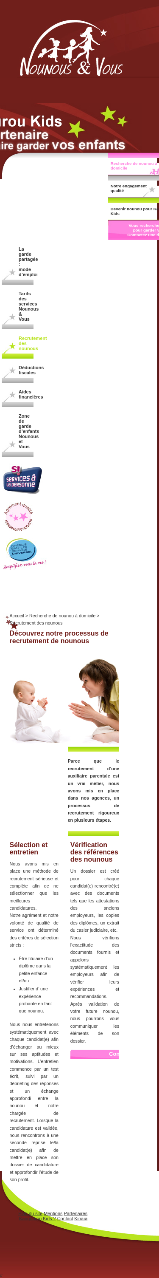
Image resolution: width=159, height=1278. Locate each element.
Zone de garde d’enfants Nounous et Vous (26, 431)
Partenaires (75, 1213)
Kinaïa (80, 1218)
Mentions (53, 1213)
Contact (65, 1218)
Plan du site (30, 1213)
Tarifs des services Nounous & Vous (26, 306)
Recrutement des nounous (26, 343)
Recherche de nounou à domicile (62, 615)
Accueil (17, 615)
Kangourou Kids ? (37, 1218)
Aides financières (26, 394)
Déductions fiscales (26, 370)
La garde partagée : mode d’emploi (26, 261)
